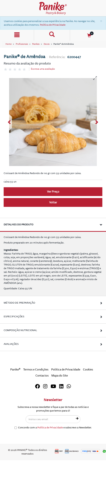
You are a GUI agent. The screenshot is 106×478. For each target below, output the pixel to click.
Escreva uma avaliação (43, 69)
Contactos (42, 376)
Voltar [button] (53, 202)
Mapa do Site (59, 376)
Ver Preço (53, 192)
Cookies (88, 370)
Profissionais (22, 44)
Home (8, 44)
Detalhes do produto (18, 224)
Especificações (14, 316)
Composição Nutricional (20, 330)
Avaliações (11, 344)
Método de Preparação (19, 302)
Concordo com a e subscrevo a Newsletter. (53, 427)
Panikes (35, 44)
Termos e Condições (35, 370)
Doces (47, 44)
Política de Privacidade (52, 25)
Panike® (15, 370)
